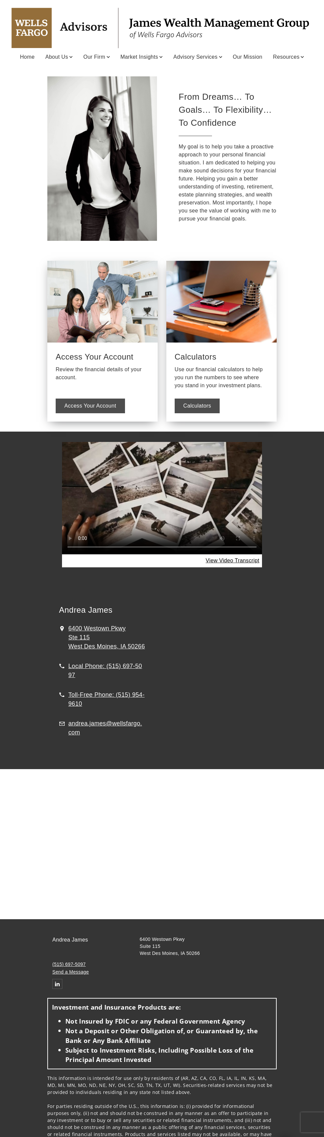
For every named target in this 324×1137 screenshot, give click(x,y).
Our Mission (247, 57)
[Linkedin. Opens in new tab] (57, 984)
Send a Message (70, 972)
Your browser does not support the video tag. (162, 498)
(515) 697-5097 (69, 964)
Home (27, 57)
